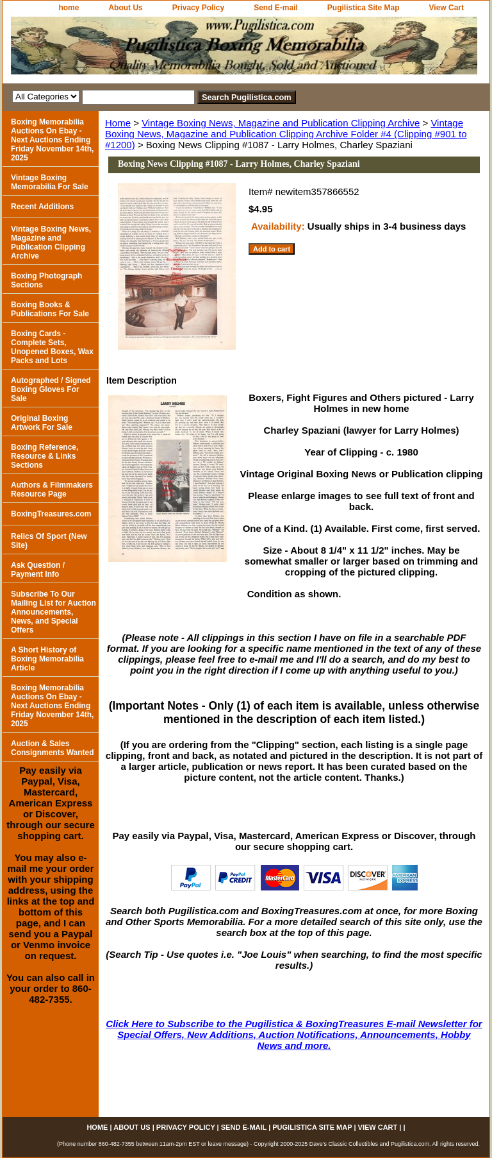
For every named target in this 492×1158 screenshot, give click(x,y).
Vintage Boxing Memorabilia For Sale (49, 182)
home (68, 7)
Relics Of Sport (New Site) (49, 541)
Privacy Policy (198, 7)
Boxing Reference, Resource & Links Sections (44, 456)
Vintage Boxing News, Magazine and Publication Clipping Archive (281, 122)
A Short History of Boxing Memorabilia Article (47, 658)
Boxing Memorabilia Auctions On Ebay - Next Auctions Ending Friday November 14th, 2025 (52, 139)
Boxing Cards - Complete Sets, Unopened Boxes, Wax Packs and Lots (52, 347)
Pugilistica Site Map (363, 7)
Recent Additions (42, 206)
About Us (125, 7)
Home (118, 122)
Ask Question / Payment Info (38, 570)
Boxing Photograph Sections (46, 280)
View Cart (446, 7)
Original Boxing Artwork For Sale (41, 423)
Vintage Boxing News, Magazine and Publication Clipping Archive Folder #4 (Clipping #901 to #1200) (286, 133)
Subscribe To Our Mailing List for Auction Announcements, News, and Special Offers (53, 612)
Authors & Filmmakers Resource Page (52, 489)
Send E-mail (276, 7)
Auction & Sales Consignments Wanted (52, 748)
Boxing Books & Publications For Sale (50, 309)
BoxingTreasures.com (51, 513)
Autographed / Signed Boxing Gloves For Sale (51, 389)
